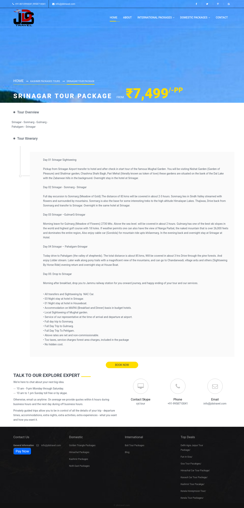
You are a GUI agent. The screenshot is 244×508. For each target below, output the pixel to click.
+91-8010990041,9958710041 (29, 4)
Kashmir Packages (78, 458)
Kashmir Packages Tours (45, 81)
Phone (177, 399)
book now (122, 364)
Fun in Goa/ (187, 456)
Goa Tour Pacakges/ (191, 463)
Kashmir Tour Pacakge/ (193, 483)
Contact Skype (140, 399)
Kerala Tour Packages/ (192, 497)
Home (18, 80)
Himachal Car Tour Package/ (195, 470)
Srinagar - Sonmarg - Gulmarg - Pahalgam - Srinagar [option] (30, 124)
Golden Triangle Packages (82, 445)
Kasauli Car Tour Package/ (194, 476)
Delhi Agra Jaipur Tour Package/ (192, 447)
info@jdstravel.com (63, 4)
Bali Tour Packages (134, 445)
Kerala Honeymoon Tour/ (193, 490)
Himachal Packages (79, 451)
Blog (127, 451)
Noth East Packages (79, 465)
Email (215, 399)
